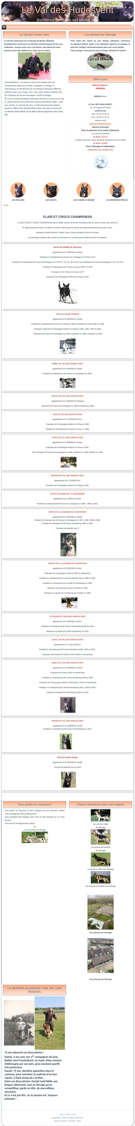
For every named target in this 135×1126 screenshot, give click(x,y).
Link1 (61, 1114)
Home (5, 205)
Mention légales (61, 1121)
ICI (34, 827)
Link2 (67, 1114)
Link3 (73, 1114)
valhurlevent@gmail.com (100, 124)
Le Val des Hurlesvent (67, 9)
